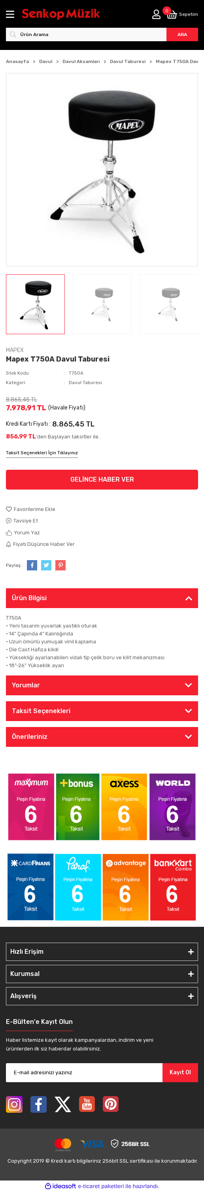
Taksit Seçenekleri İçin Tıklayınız (42, 452)
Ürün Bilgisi (29, 598)
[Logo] (61, 14)
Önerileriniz (29, 736)
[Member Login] (156, 14)
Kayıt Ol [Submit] (180, 1072)
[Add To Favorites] (102, 509)
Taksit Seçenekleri (41, 711)
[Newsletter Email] (102, 1072)
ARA (182, 34)
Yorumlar (26, 685)
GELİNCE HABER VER (102, 479)
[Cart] (182, 14)
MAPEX (15, 350)
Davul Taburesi (85, 382)
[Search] (102, 34)
